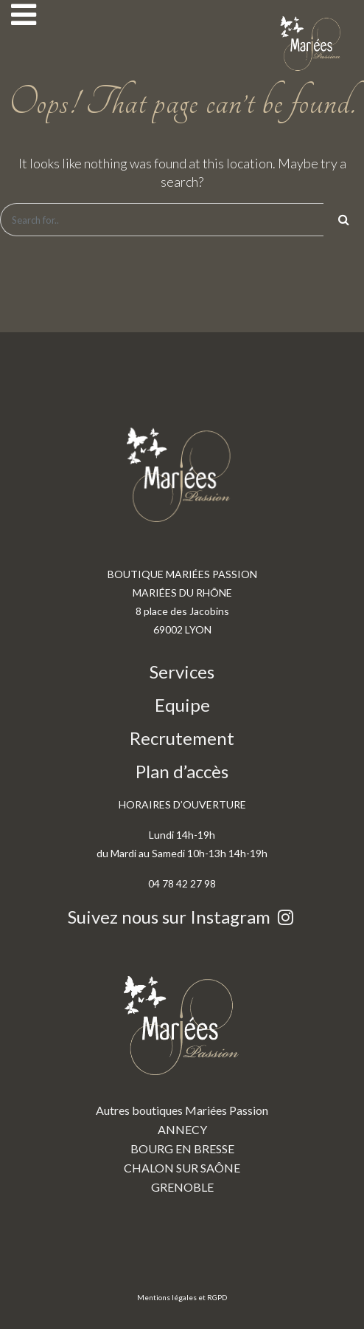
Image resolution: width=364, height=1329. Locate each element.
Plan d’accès (182, 771)
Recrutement (182, 738)
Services (182, 671)
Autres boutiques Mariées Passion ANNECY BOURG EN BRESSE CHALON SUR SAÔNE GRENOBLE (182, 1073)
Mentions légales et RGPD (182, 1297)
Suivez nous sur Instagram (182, 916)
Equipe (182, 704)
